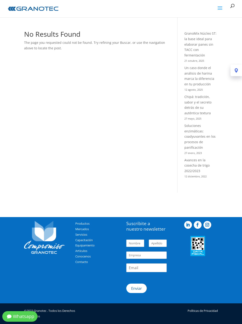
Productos (82, 223)
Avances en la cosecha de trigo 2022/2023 (197, 165)
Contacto (81, 262)
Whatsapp (23, 316)
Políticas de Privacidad (203, 311)
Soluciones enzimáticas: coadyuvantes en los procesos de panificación (200, 136)
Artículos (81, 251)
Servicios (81, 234)
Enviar (136, 288)
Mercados (82, 229)
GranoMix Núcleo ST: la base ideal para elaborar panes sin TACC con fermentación (200, 44)
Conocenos (83, 256)
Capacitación (84, 240)
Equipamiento (85, 245)
